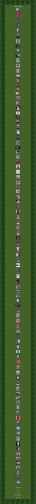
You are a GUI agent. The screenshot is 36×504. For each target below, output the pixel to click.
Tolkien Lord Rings (18, 487)
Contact (18, 492)
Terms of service (18, 497)
